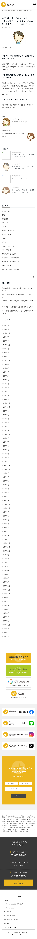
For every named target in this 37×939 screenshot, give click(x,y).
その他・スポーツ (8, 246)
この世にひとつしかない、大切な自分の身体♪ (17, 302)
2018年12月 (6, 504)
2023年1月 (5, 376)
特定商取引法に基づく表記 (11, 919)
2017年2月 (5, 582)
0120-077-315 (18, 845)
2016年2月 (5, 621)
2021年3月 (5, 422)
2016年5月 (5, 613)
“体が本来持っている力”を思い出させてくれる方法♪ (17, 289)
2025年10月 (6, 333)
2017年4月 (5, 574)
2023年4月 (5, 372)
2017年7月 (5, 562)
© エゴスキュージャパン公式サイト (18, 932)
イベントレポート (8, 211)
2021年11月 (6, 407)
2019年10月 (6, 469)
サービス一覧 (7, 912)
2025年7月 (5, 337)
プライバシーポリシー (10, 927)
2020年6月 (5, 446)
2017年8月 (5, 559)
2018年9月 (5, 512)
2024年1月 (5, 356)
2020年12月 (6, 434)
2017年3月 (5, 578)
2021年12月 (6, 403)
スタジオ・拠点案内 (9, 915)
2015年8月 (5, 629)
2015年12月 (6, 625)
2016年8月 (5, 601)
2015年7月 (5, 632)
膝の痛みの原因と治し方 (10, 261)
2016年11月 (6, 590)
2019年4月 (5, 489)
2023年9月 (5, 364)
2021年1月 (5, 430)
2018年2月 (5, 535)
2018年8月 (5, 516)
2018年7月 (5, 520)
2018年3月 (5, 531)
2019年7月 (5, 481)
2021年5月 (5, 419)
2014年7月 (5, 636)
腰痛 (3, 215)
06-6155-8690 (18, 875)
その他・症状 (6, 234)
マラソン (5, 242)
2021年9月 (5, 411)
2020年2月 (5, 457)
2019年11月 (6, 465)
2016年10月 (6, 594)
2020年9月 (5, 438)
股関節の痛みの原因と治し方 (12, 258)
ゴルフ (4, 238)
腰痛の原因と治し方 (9, 254)
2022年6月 (5, 384)
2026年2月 (5, 325)
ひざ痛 (4, 226)
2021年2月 (5, 426)
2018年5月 (5, 524)
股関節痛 (5, 219)
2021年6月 (5, 415)
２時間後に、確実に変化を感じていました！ (17, 307)
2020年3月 (5, 454)
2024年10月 (6, 345)
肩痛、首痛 (5, 223)
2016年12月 (6, 586)
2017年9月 (5, 555)
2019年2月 (5, 496)
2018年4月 (5, 527)
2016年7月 (5, 605)
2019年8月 (5, 477)
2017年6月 (5, 566)
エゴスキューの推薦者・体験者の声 (13, 904)
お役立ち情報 (6, 265)
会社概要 (6, 923)
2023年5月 (5, 368)
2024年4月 (5, 352)
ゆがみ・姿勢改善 (8, 230)
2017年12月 (6, 543)
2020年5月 (5, 450)
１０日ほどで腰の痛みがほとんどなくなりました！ (17, 312)
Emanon (22, 935)
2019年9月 (5, 473)
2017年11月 (6, 547)
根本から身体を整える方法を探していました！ (17, 296)
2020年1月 (5, 461)
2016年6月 (5, 609)
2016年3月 (5, 617)
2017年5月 (5, 570)
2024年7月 (5, 349)
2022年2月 (5, 395)
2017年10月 (6, 551)
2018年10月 (6, 508)
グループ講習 (6, 250)
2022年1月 (5, 399)
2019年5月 (5, 485)
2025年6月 (5, 341)
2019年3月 (5, 492)
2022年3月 (5, 391)
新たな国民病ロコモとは (10, 269)
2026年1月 (5, 329)
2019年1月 (5, 500)
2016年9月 (5, 597)
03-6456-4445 (18, 855)
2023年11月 (6, 360)
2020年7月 (5, 442)
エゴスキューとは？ (9, 908)
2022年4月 (5, 387)
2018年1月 (5, 539)
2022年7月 (5, 380)
